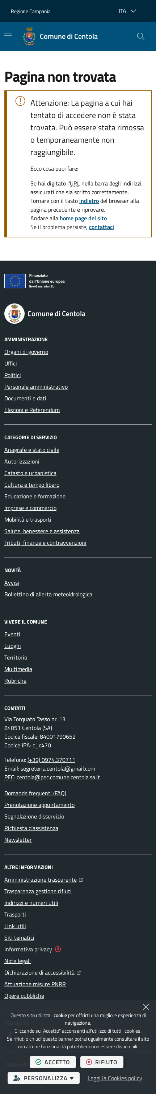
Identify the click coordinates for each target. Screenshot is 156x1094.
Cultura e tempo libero (31, 484)
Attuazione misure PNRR (35, 984)
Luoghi (12, 645)
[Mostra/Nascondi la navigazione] (8, 35)
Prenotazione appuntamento (39, 804)
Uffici (10, 363)
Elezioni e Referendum (32, 409)
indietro (89, 200)
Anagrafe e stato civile (31, 449)
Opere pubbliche (24, 995)
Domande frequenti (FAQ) (35, 793)
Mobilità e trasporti (27, 519)
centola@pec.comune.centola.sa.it (58, 777)
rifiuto (104, 1061)
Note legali (17, 960)
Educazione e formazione (35, 496)
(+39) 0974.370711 (51, 759)
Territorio (15, 657)
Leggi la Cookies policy (115, 1078)
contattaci (101, 227)
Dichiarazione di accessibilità (42, 972)
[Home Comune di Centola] (60, 36)
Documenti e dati (25, 398)
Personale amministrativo (36, 386)
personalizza (46, 1077)
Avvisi (11, 582)
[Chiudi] (146, 1007)
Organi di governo (26, 351)
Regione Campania (31, 11)
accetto (55, 1061)
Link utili (15, 926)
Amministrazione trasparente (43, 879)
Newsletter (18, 839)
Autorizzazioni (21, 461)
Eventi (12, 634)
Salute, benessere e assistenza (42, 531)
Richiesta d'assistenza (31, 828)
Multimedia (18, 669)
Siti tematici (19, 937)
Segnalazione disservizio (34, 816)
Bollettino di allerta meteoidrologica (48, 594)
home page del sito (83, 218)
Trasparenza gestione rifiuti (38, 891)
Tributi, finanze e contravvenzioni (45, 542)
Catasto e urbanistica (30, 473)
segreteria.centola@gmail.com (58, 768)
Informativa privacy (28, 949)
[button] (140, 36)
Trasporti (15, 914)
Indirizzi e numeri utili (31, 902)
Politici (12, 375)
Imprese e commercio (30, 507)
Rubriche (15, 680)
